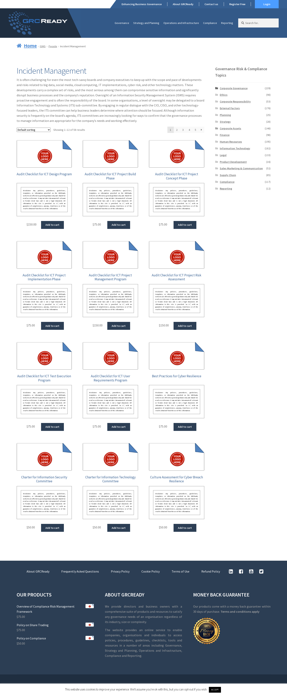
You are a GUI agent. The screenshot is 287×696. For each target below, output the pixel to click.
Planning (225, 115)
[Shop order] (34, 130)
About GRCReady (183, 4)
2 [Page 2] (177, 130)
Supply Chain (228, 175)
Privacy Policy (120, 571)
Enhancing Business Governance (142, 4)
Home (30, 45)
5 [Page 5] (195, 130)
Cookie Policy (150, 571)
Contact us (211, 4)
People (53, 46)
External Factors (230, 108)
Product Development (233, 162)
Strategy (225, 121)
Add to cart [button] (52, 225)
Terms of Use (180, 571)
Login (266, 4)
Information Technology (235, 148)
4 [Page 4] (189, 130)
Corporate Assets (230, 128)
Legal (223, 155)
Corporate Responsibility (235, 101)
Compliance (210, 23)
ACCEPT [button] (215, 689)
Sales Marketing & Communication (241, 168)
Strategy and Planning (146, 23)
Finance (224, 135)
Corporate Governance (234, 88)
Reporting (227, 23)
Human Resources (231, 141)
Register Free (237, 4)
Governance (122, 23)
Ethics (223, 95)
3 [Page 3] (183, 130)
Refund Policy (210, 571)
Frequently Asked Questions (80, 571)
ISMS (43, 46)
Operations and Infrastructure (181, 23)
